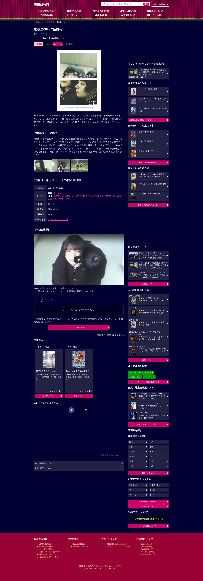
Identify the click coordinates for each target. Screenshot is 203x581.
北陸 (151, 457)
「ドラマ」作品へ (48, 396)
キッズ (152, 490)
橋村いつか (111, 196)
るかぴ (102, 196)
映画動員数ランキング (116, 544)
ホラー (152, 495)
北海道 (131, 452)
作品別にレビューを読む (49, 557)
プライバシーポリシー (114, 566)
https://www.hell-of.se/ (58, 219)
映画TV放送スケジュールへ (148, 424)
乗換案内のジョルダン (93, 566)
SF (130, 490)
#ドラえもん (133, 372)
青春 (44, 38)
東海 (151, 447)
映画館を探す (47, 15)
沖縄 (151, 466)
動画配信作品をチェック (148, 205)
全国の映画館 (79, 544)
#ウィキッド (147, 372)
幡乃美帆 (65, 199)
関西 (131, 447)
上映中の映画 (74, 10)
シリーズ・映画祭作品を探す (147, 382)
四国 (151, 461)
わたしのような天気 (70, 196)
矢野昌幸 (57, 199)
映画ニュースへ (148, 284)
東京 (131, 442)
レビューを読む (155, 15)
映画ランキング (155, 10)
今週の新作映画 (101, 10)
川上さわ (58, 193)
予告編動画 (101, 15)
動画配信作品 (128, 15)
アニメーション (156, 485)
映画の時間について (148, 526)
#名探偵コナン (134, 377)
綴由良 (57, 196)
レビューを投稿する (78, 327)
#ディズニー (148, 377)
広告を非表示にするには (111, 455)
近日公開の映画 (128, 10)
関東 (151, 442)
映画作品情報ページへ (44, 463)
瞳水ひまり (85, 196)
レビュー (56, 44)
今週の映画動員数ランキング (140, 120)
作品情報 (50, 22)
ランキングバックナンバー (118, 546)
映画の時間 (39, 22)
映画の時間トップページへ (45, 468)
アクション (133, 485)
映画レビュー (147, 360)
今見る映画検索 (159, 4)
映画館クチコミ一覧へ (148, 502)
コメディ (132, 495)
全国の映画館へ (148, 473)
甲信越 (131, 457)
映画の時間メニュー (47, 11)
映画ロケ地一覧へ (148, 506)
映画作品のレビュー (48, 554)
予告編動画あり (54, 38)
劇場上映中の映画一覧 (148, 162)
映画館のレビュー (81, 546)
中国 (131, 461)
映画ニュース (74, 15)
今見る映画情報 (147, 552)
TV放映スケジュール (150, 549)
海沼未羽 (95, 196)
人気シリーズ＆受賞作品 (49, 552)
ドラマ (37, 38)
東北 (151, 452)
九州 (131, 466)
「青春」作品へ (78, 396)
